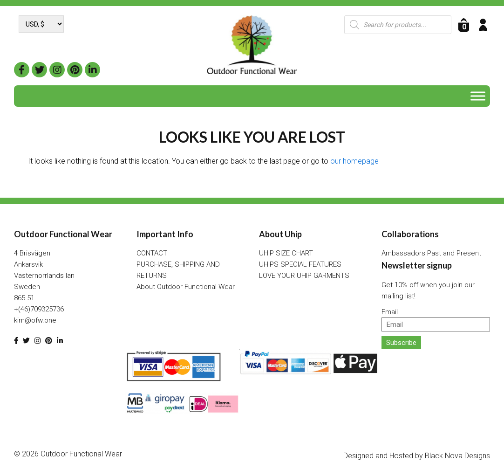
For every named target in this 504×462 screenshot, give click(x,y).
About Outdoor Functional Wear (185, 287)
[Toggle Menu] (477, 95)
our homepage (354, 161)
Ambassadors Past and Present (431, 253)
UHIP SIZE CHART (286, 253)
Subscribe (401, 342)
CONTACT (151, 253)
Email (389, 312)
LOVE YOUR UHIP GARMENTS (304, 275)
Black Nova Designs (457, 455)
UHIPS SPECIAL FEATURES (300, 264)
